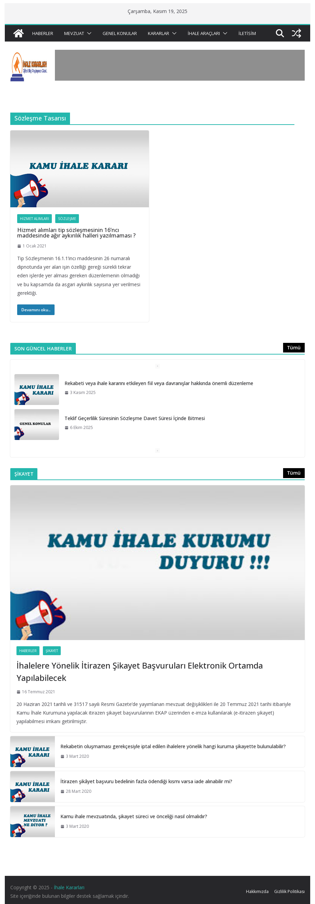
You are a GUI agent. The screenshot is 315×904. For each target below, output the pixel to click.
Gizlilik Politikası (289, 891)
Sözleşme (67, 218)
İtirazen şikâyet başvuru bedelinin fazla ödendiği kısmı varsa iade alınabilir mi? (146, 781)
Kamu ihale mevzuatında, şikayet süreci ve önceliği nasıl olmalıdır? (133, 816)
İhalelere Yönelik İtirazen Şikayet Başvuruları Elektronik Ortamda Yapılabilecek (139, 671)
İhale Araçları (204, 33)
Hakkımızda (257, 891)
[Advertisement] (180, 65)
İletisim (247, 33)
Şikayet (52, 650)
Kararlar (158, 33)
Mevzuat (74, 33)
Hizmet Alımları (34, 218)
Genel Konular (120, 33)
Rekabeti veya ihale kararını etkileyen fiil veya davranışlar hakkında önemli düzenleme (159, 383)
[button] (88, 33)
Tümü (294, 347)
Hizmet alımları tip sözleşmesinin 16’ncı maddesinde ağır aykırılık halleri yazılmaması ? (76, 232)
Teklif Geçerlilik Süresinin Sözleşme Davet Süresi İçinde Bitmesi (135, 418)
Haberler (42, 33)
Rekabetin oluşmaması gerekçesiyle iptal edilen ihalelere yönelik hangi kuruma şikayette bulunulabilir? (173, 746)
